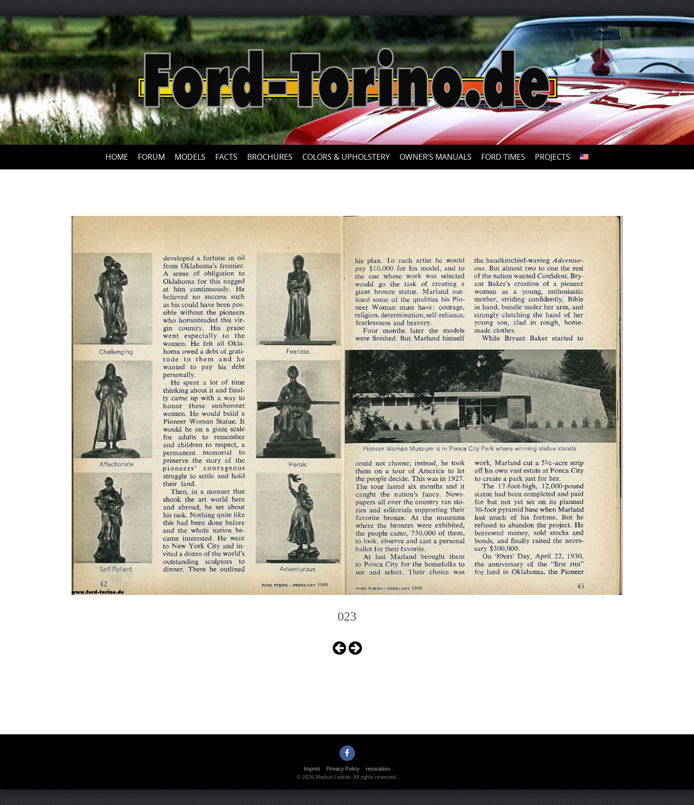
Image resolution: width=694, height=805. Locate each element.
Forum (151, 157)
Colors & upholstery (346, 157)
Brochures (270, 157)
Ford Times (503, 157)
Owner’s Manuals (435, 157)
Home (116, 157)
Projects (552, 157)
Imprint (312, 769)
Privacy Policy (342, 769)
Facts (226, 157)
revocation (378, 769)
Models (190, 157)
